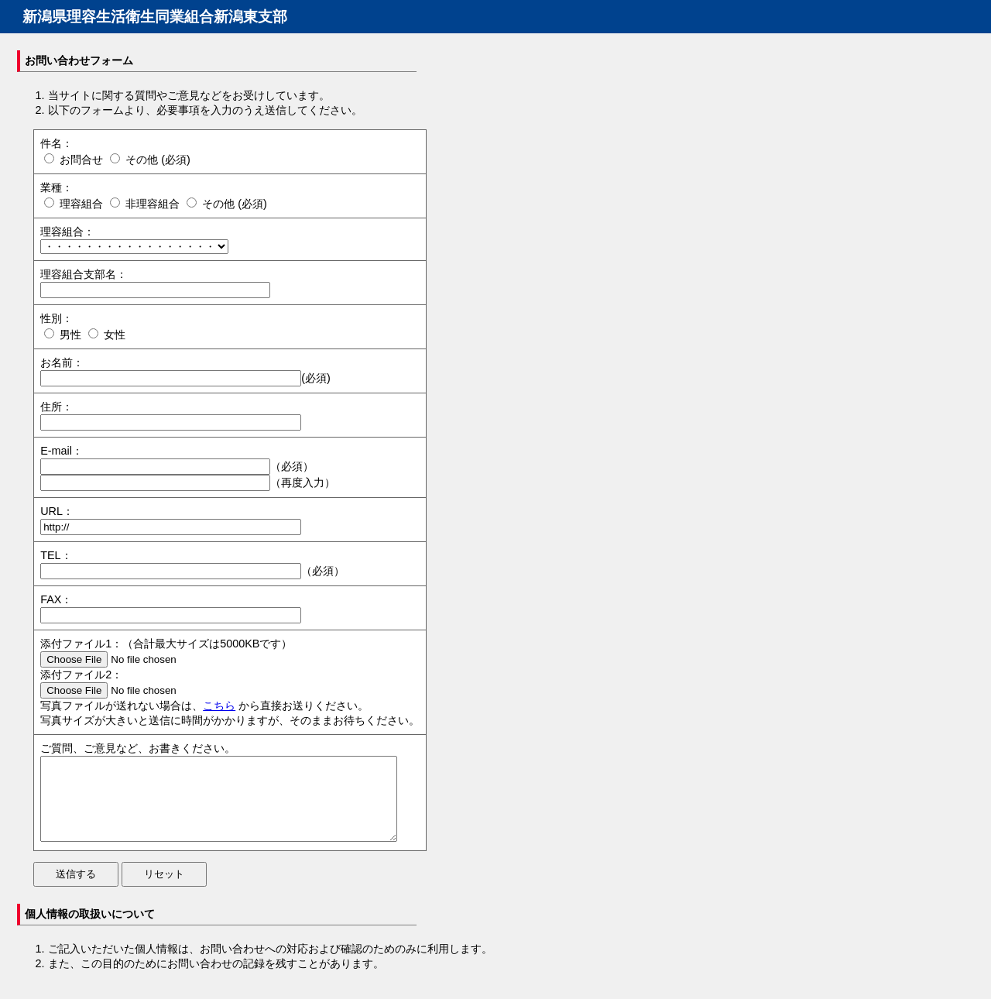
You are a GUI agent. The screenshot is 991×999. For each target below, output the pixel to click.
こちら (219, 705)
